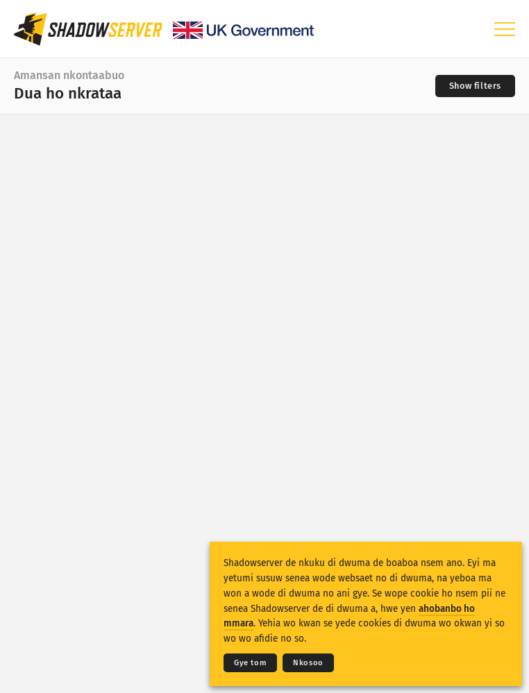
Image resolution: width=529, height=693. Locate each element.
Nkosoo (308, 662)
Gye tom (250, 662)
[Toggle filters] (475, 86)
